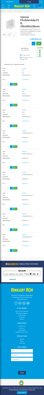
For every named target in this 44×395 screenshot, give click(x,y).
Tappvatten (9, 11)
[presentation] (24, 365)
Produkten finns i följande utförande (14, 64)
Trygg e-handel (22, 315)
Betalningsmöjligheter (22, 313)
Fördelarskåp (27, 11)
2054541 (24, 234)
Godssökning (22, 330)
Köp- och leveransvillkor (22, 311)
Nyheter (22, 319)
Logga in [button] (41, 2)
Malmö (22, 341)
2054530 (24, 89)
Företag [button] (29, 1)
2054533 (24, 193)
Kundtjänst (22, 317)
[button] (3, 6)
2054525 (24, 151)
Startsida (3, 11)
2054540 (24, 214)
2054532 (24, 172)
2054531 (24, 110)
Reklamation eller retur (22, 332)
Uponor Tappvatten (18, 11)
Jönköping (22, 343)
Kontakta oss (22, 326)
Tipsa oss (22, 328)
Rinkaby (22, 339)
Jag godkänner (22, 392)
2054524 (24, 131)
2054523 (24, 68)
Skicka (22, 373)
